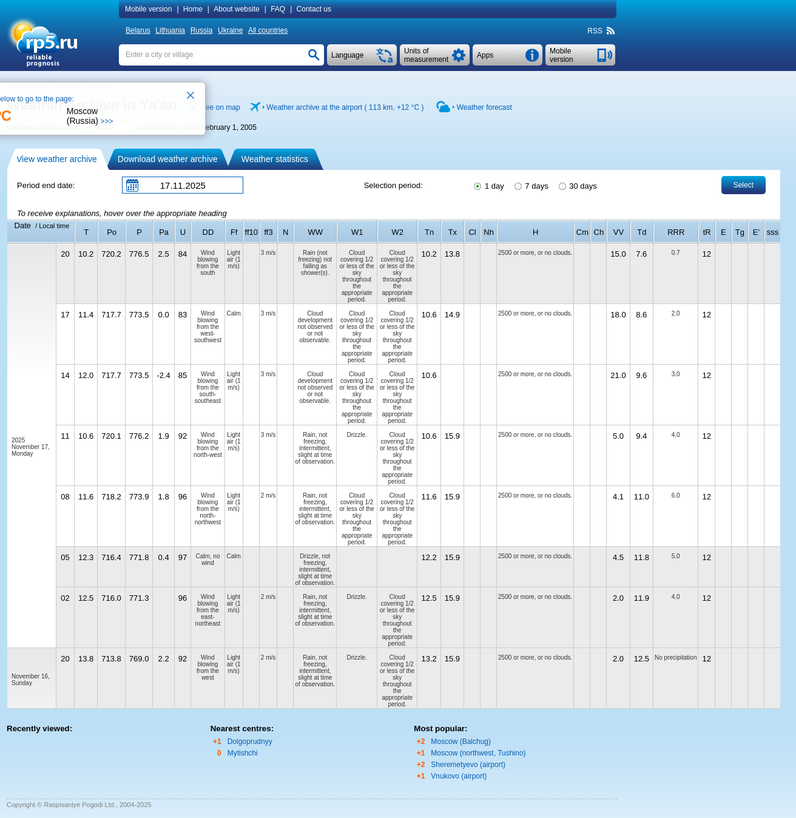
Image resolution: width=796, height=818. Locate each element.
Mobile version (148, 9)
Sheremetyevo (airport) (468, 764)
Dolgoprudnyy (250, 741)
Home (193, 9)
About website (236, 9)
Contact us (314, 9)
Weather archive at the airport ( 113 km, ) (344, 107)
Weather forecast (484, 107)
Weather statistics (274, 159)
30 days (577, 185)
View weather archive (56, 159)
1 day (488, 185)
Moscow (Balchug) (461, 741)
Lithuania (170, 30)
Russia (202, 30)
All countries (268, 30)
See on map (220, 107)
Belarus (138, 30)
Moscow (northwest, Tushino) (478, 753)
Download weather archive (168, 159)
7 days (530, 185)
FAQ (278, 9)
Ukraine (230, 30)
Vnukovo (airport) (459, 776)
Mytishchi (243, 753)
